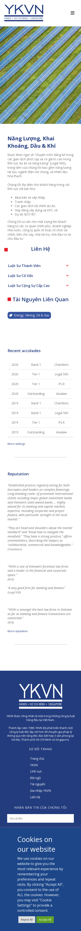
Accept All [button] (45, 919)
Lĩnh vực (36, 771)
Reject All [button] (27, 919)
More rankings (16, 444)
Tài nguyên (37, 784)
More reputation (18, 631)
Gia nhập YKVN (40, 791)
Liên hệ (35, 797)
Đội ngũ (35, 778)
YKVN (34, 765)
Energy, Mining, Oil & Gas (29, 315)
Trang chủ (37, 758)
